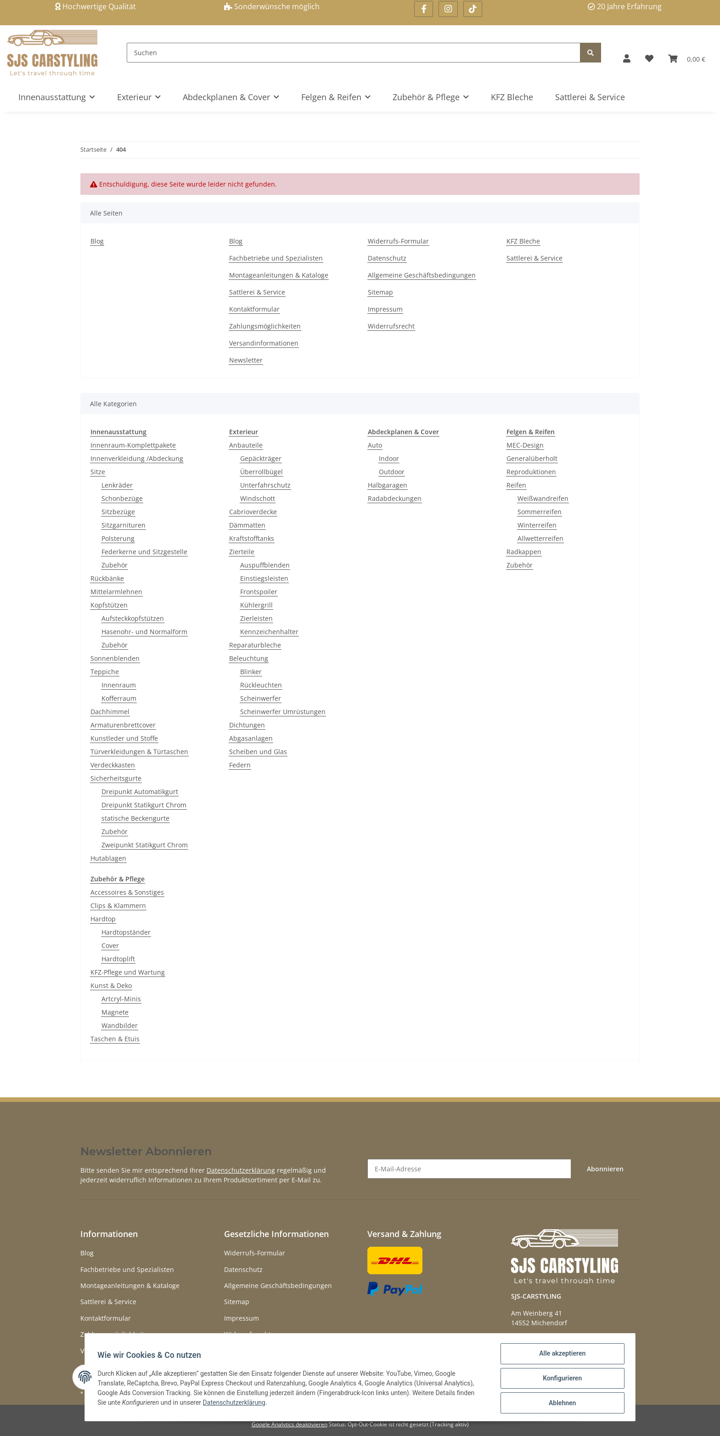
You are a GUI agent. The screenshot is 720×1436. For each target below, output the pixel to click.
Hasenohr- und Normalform (144, 631)
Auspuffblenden (265, 565)
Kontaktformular (254, 309)
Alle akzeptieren (560, 1355)
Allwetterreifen (540, 538)
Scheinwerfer (260, 698)
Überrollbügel (261, 471)
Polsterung (118, 538)
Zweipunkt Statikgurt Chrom (144, 844)
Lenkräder (117, 485)
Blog (97, 241)
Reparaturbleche (255, 645)
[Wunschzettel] (649, 58)
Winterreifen (537, 525)
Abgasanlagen (251, 738)
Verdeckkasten (112, 765)
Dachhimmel (109, 711)
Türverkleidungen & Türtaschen (139, 751)
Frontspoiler (258, 591)
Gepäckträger (260, 458)
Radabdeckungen (395, 498)
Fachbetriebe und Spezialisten (276, 258)
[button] (627, 58)
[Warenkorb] (687, 58)
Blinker (251, 671)
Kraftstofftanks (251, 538)
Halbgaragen (387, 485)
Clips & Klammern (118, 905)
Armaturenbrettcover (123, 725)
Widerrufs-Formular (398, 241)
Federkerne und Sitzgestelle (144, 551)
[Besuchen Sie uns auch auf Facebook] (423, 9)
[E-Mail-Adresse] (469, 1169)
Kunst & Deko (111, 985)
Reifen (516, 485)
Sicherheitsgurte (115, 778)
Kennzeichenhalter (269, 631)
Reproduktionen (531, 471)
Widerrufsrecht (391, 326)
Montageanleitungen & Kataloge (278, 275)
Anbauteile (246, 445)
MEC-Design (525, 445)
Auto (375, 445)
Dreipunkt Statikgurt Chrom (143, 804)
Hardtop (103, 918)
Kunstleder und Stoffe (124, 738)
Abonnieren (605, 1168)
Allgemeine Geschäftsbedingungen (422, 275)
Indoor (389, 458)
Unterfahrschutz (265, 485)
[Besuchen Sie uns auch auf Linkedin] (472, 9)
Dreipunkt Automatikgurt (139, 791)
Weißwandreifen (543, 498)
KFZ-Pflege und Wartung (127, 972)
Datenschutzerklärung (241, 1170)
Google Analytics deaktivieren (289, 1424)
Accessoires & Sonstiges (127, 892)
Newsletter (246, 360)
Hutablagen (108, 858)
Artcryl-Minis (121, 998)
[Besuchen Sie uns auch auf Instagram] (448, 9)
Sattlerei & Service (590, 96)
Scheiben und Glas (258, 751)
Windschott (257, 498)
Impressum (385, 309)
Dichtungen (247, 725)
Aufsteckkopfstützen (132, 618)
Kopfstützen (109, 605)
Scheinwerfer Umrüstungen (283, 711)
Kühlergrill (256, 605)
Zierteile (241, 551)
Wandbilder (119, 1025)
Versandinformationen (263, 343)
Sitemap (380, 292)
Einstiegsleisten (264, 578)
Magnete (115, 1012)
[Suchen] (353, 52)
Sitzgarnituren (123, 525)
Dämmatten (247, 525)
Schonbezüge (122, 498)
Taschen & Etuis (115, 1038)
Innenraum (118, 685)
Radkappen (523, 551)
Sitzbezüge (118, 511)
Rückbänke (107, 578)
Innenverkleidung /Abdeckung (136, 458)
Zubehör (114, 565)
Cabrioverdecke (253, 511)
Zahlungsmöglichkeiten (265, 326)
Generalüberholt (531, 458)
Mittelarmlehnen (116, 591)
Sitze (97, 471)
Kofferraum (118, 698)
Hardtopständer (126, 932)
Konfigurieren (559, 1379)
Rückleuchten (261, 685)
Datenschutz (387, 258)
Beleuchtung (248, 658)
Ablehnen (560, 1403)
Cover (110, 945)
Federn (240, 765)
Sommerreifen (540, 511)
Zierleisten (256, 618)
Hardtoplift (118, 958)
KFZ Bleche (512, 96)
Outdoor (392, 471)
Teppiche (104, 671)
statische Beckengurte (135, 818)
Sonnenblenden (115, 658)
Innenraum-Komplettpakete (133, 445)
